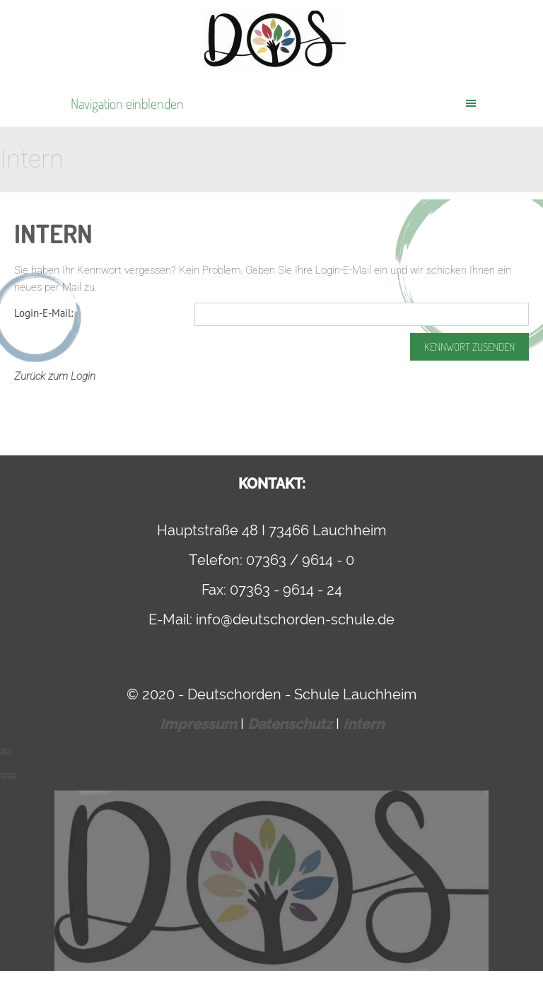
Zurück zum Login (54, 376)
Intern (363, 724)
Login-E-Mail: (43, 313)
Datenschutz (291, 724)
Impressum (200, 724)
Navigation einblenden (127, 103)
